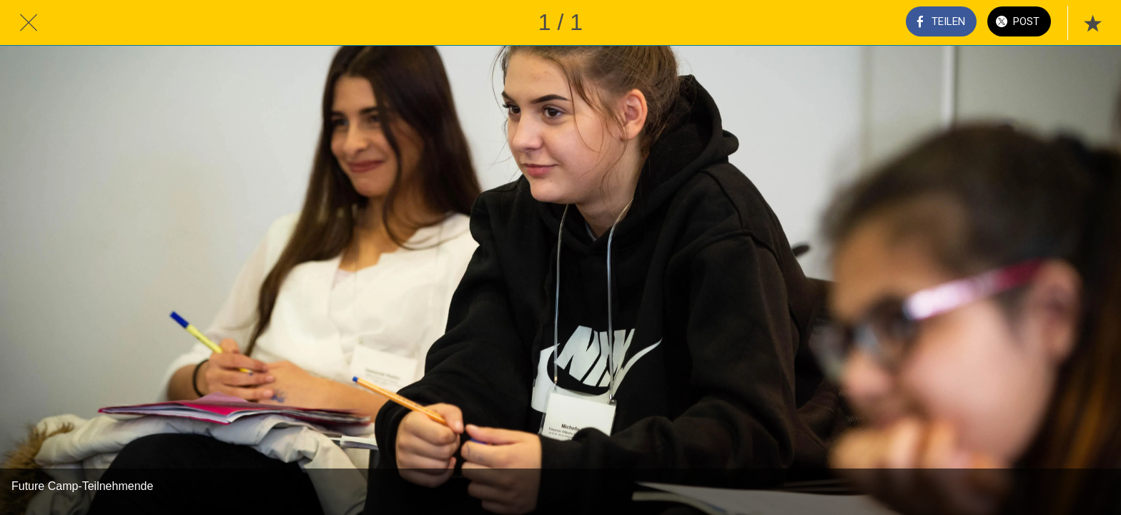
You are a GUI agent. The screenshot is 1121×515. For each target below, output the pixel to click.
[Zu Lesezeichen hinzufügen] (1092, 23)
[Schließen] (28, 22)
